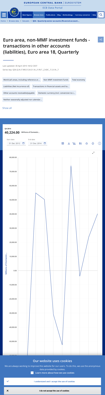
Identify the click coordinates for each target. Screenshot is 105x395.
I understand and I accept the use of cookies (54, 381)
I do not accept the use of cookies (54, 391)
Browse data (39, 15)
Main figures (27, 15)
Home (3, 21)
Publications (50, 15)
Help (94, 15)
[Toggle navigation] (4, 15)
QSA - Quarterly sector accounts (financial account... (56, 21)
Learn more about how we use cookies (54, 372)
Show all (7, 108)
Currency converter (82, 15)
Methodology (68, 15)
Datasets (25, 21)
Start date (10, 140)
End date (31, 140)
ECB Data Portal (53, 7)
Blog (59, 15)
